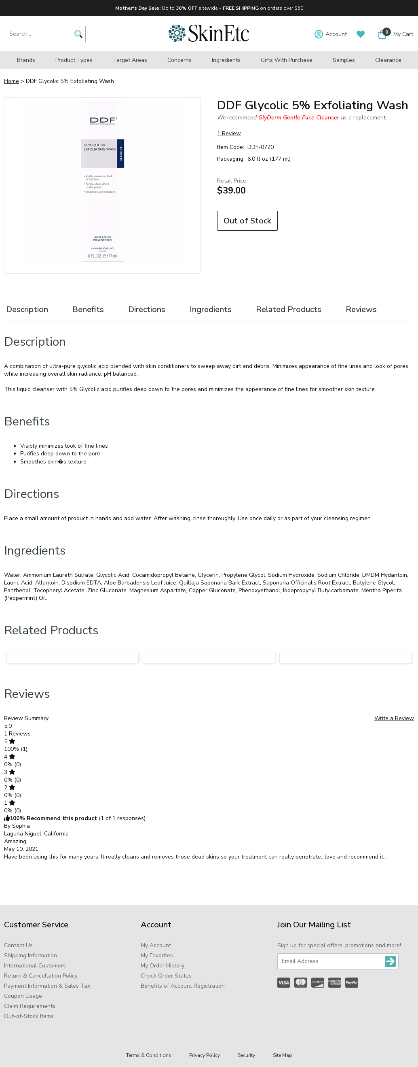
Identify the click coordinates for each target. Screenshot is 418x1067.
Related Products (288, 309)
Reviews (361, 309)
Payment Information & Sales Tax (47, 986)
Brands (26, 60)
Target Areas (130, 60)
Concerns (179, 60)
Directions (146, 309)
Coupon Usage (23, 996)
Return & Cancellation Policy (41, 976)
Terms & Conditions (148, 1055)
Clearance (388, 60)
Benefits (88, 309)
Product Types (74, 60)
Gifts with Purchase (286, 60)
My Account (156, 945)
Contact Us (18, 945)
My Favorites (157, 955)
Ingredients (226, 60)
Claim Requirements (29, 1006)
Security (246, 1055)
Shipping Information (30, 955)
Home (11, 81)
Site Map (282, 1055)
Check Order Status (166, 976)
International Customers (35, 965)
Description (27, 309)
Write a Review (394, 718)
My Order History (162, 965)
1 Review (229, 133)
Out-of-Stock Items (29, 1016)
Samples (344, 60)
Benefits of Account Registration (183, 986)
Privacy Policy (204, 1055)
